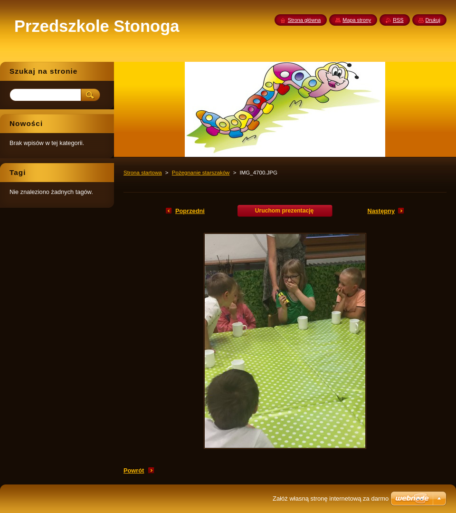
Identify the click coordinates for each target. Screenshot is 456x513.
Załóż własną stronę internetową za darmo (331, 498)
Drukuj (433, 20)
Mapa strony (356, 20)
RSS (398, 20)
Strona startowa (143, 172)
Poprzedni (190, 210)
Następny (381, 210)
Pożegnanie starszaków (201, 172)
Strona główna (304, 20)
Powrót (134, 470)
